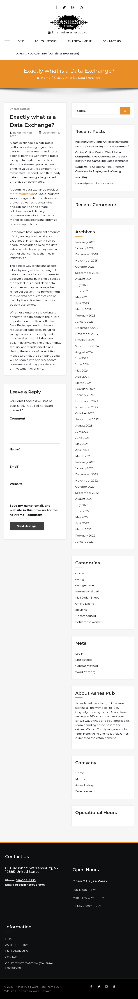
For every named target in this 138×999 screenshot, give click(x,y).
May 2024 (82, 370)
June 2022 (82, 511)
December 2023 (86, 401)
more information (22, 194)
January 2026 (84, 248)
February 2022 (85, 535)
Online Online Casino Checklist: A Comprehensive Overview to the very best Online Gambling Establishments (101, 156)
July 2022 (81, 505)
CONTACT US (111, 41)
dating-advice (84, 585)
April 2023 (82, 450)
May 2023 (81, 444)
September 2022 (87, 492)
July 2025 (81, 285)
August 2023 (83, 425)
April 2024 (82, 376)
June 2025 (82, 291)
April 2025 (82, 303)
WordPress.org (85, 672)
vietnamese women (89, 622)
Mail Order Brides (87, 597)
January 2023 (84, 468)
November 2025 (86, 260)
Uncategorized (20, 109)
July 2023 (81, 431)
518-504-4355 (26, 880)
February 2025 (85, 315)
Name (14, 449)
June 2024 (82, 364)
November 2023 (86, 407)
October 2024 (85, 340)
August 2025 (83, 279)
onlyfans (81, 609)
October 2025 (84, 266)
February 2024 (85, 389)
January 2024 (84, 395)
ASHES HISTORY (46, 41)
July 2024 (81, 358)
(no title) (81, 177)
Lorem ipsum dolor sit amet (94, 183)
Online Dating (84, 603)
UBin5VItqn (24, 132)
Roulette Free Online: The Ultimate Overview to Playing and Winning (100, 169)
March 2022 (83, 529)
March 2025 (83, 309)
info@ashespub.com (30, 884)
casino (79, 573)
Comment (17, 418)
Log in (79, 653)
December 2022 (86, 474)
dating (79, 579)
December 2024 (86, 327)
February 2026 (85, 242)
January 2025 (84, 321)
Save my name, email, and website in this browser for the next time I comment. (34, 510)
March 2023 (83, 456)
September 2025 (87, 272)
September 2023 (87, 419)
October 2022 (84, 486)
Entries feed (83, 659)
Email (14, 466)
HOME (19, 41)
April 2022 (82, 523)
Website (16, 484)
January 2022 (84, 541)
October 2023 (84, 413)
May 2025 (81, 297)
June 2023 (82, 437)
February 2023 (85, 462)
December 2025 (86, 254)
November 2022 (86, 480)
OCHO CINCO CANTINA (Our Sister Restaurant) (47, 53)
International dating (88, 591)
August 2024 (84, 352)
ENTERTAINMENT (80, 41)
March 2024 (83, 382)
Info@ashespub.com (75, 32)
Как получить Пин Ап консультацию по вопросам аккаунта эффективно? (102, 144)
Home (45, 77)
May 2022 (81, 517)
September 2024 (87, 346)
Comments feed (86, 666)
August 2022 (83, 499)
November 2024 (86, 334)
